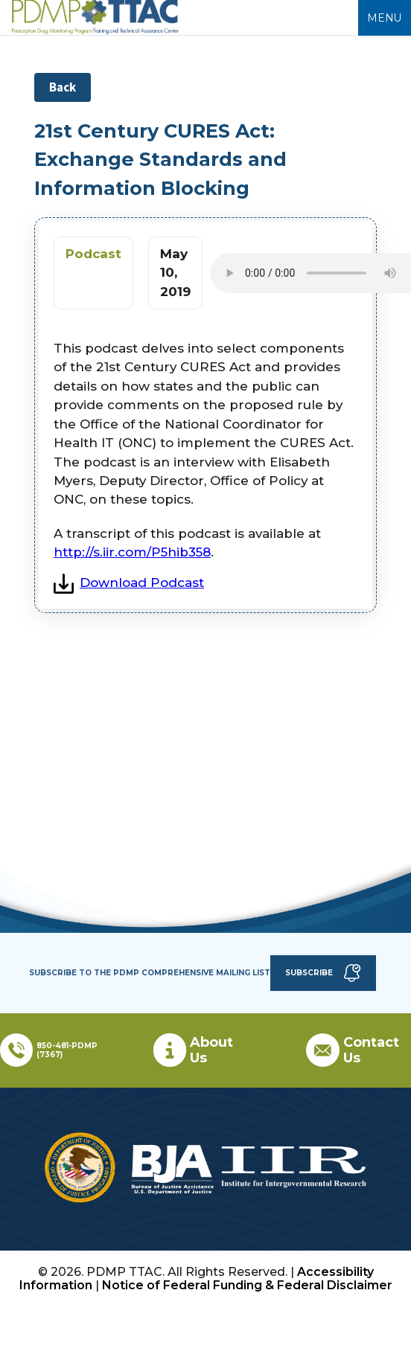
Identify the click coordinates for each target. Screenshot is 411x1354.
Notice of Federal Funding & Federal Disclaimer (247, 1285)
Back (62, 87)
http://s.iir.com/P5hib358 (132, 552)
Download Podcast (129, 582)
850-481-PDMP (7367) (67, 1050)
